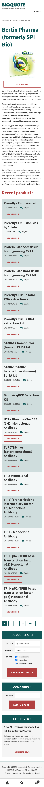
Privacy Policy (28, 773)
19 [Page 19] (22, 623)
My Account (7, 783)
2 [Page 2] (10, 623)
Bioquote (13, 6)
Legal (37, 773)
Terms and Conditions (13, 773)
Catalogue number (23, 663)
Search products (22, 672)
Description (21, 660)
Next (31, 623)
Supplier (9, 650)
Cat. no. (9, 695)
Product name (22, 657)
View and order (13, 214)
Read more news (22, 752)
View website (22, 84)
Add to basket (22, 704)
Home (4, 20)
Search (9, 643)
